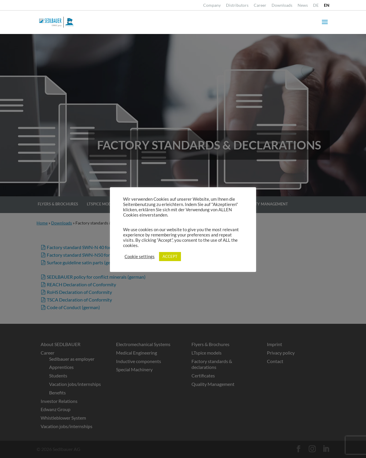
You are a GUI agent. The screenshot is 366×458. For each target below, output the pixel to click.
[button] (324, 26)
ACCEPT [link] (170, 256)
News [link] (303, 5)
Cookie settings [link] (140, 256)
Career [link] (260, 5)
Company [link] (212, 5)
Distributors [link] (237, 5)
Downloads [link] (282, 5)
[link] (316, 7)
